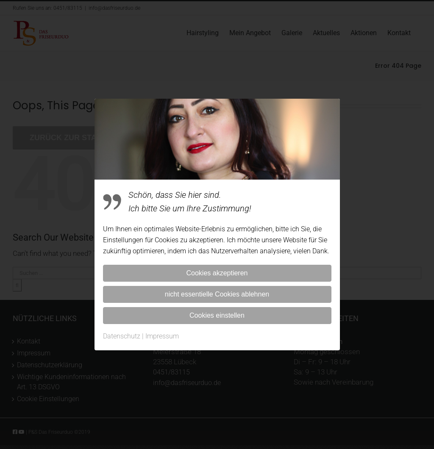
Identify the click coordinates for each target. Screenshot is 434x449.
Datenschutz (121, 336)
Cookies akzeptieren (217, 273)
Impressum (162, 336)
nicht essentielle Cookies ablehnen (217, 294)
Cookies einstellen (217, 315)
